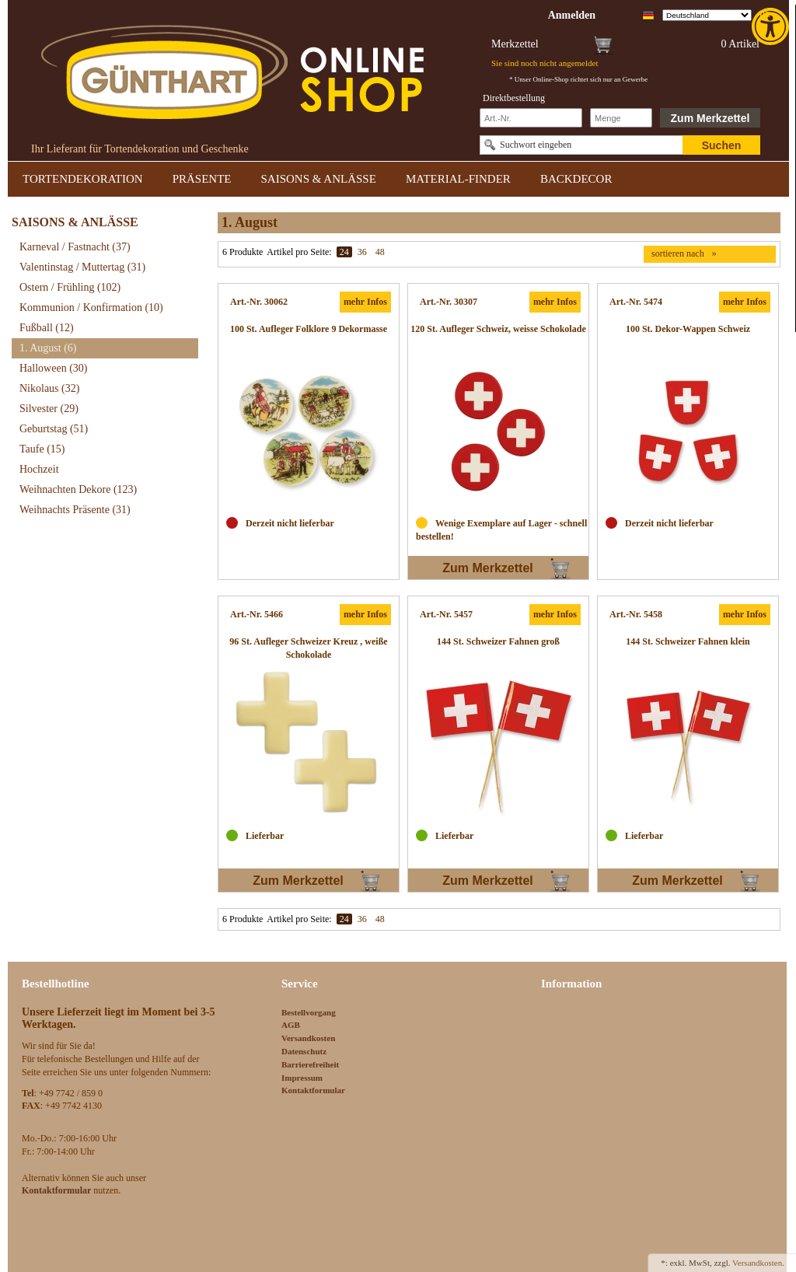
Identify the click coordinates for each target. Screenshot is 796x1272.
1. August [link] (48, 348)
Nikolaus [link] (49, 388)
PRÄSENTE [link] (202, 179)
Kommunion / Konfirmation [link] (91, 307)
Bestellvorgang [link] (308, 1012)
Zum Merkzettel (710, 118)
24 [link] (344, 251)
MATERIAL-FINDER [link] (458, 179)
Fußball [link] (46, 328)
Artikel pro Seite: (299, 251)
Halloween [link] (53, 368)
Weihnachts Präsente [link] (75, 509)
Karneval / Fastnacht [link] (75, 247)
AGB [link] (290, 1024)
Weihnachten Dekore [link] (78, 489)
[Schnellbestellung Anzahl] (621, 118)
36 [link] (362, 251)
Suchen (722, 145)
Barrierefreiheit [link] (310, 1064)
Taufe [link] (42, 449)
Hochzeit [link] (39, 469)
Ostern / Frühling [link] (69, 287)
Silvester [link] (49, 408)
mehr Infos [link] (365, 301)
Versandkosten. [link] (758, 1262)
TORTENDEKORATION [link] (83, 179)
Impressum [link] (302, 1077)
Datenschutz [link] (303, 1051)
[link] (772, 26)
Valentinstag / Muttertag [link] (82, 267)
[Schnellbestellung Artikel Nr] (531, 118)
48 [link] (380, 251)
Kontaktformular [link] (313, 1090)
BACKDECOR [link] (576, 179)
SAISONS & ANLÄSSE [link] (318, 179)
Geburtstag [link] (53, 429)
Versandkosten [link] (308, 1038)
